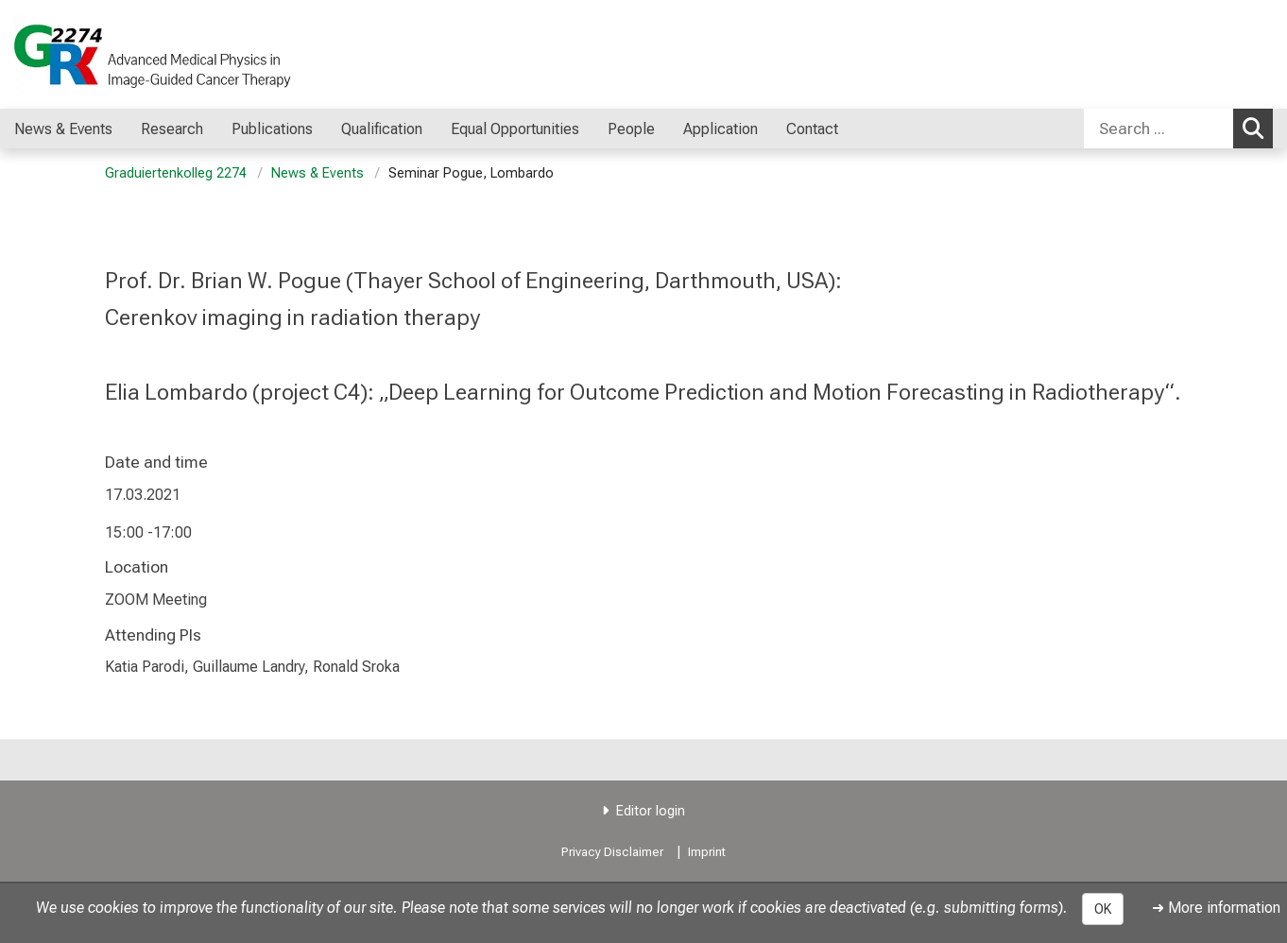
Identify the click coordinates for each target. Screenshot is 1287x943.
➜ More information (1216, 908)
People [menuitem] (631, 129)
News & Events (317, 173)
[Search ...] (1158, 128)
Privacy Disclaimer (612, 852)
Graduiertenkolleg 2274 (176, 173)
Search (1258, 127)
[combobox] (1178, 128)
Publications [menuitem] (272, 129)
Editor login (650, 811)
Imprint (707, 852)
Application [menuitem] (720, 129)
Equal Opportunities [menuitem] (515, 129)
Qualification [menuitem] (381, 129)
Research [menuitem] (172, 129)
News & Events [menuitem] (63, 129)
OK (1102, 909)
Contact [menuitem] (812, 129)
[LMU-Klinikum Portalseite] (127, 54)
